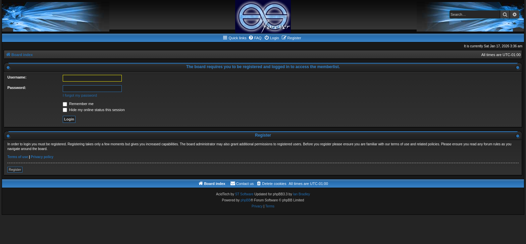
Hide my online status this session (94, 110)
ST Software (244, 194)
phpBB (246, 200)
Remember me (78, 104)
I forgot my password (80, 95)
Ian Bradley (301, 194)
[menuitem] (255, 38)
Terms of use (17, 157)
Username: (17, 77)
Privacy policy (42, 157)
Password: (16, 88)
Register (15, 170)
